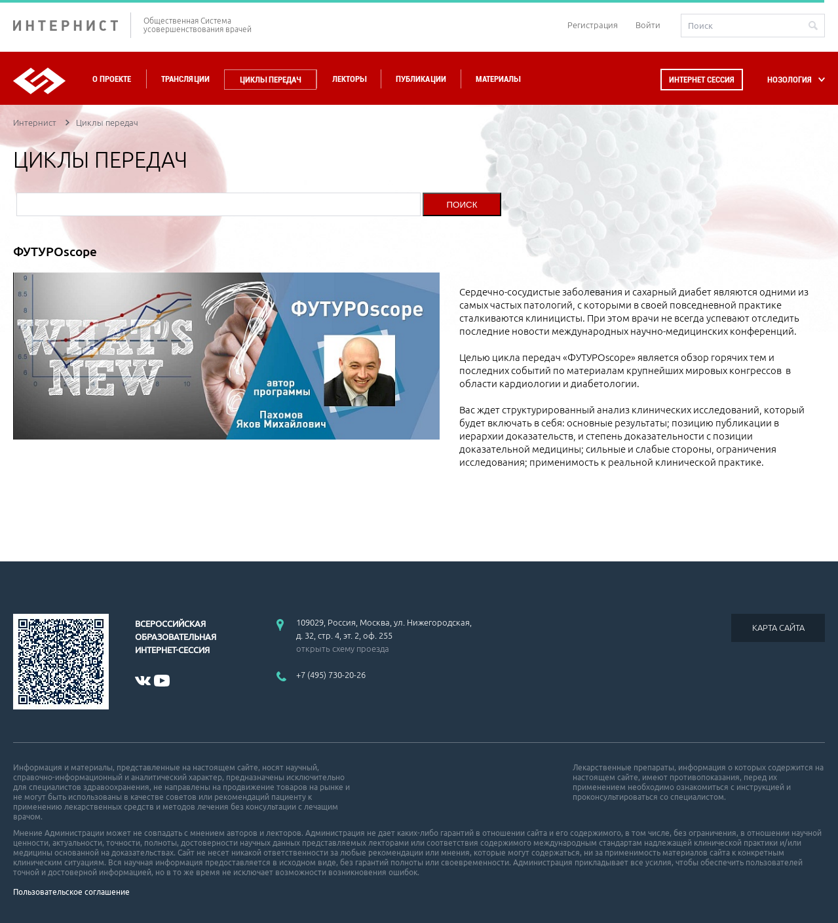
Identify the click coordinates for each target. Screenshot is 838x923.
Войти (648, 24)
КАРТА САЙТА (778, 627)
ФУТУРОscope (55, 251)
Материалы (498, 79)
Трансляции (185, 79)
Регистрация (592, 24)
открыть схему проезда (342, 648)
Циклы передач (270, 80)
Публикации (421, 79)
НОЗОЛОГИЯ (789, 80)
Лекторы (349, 79)
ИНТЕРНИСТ (72, 25)
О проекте (111, 79)
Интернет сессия (701, 80)
